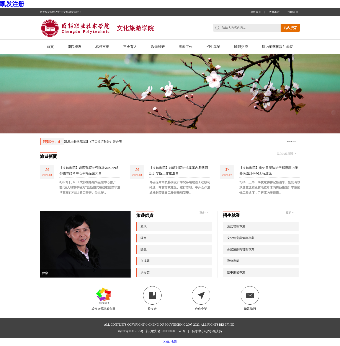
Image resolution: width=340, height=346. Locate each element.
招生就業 (213, 47)
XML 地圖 (170, 341)
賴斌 (144, 226)
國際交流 (241, 47)
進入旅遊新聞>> (286, 153)
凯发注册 (12, 4)
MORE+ (291, 141)
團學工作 (186, 47)
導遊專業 (233, 261)
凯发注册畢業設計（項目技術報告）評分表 (93, 141)
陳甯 (45, 273)
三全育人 (130, 47)
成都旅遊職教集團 (103, 298)
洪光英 (145, 272)
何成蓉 (145, 261)
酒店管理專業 (236, 226)
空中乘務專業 (236, 272)
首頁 (50, 47)
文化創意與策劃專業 (240, 238)
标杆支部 (102, 47)
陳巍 (144, 249)
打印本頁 (293, 11)
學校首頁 (255, 11)
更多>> (203, 212)
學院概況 (75, 47)
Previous (11, 87)
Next (328, 87)
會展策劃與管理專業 (240, 249)
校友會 (152, 298)
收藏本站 (274, 11)
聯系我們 (250, 298)
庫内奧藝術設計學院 (277, 47)
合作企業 (201, 298)
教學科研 (158, 47)
